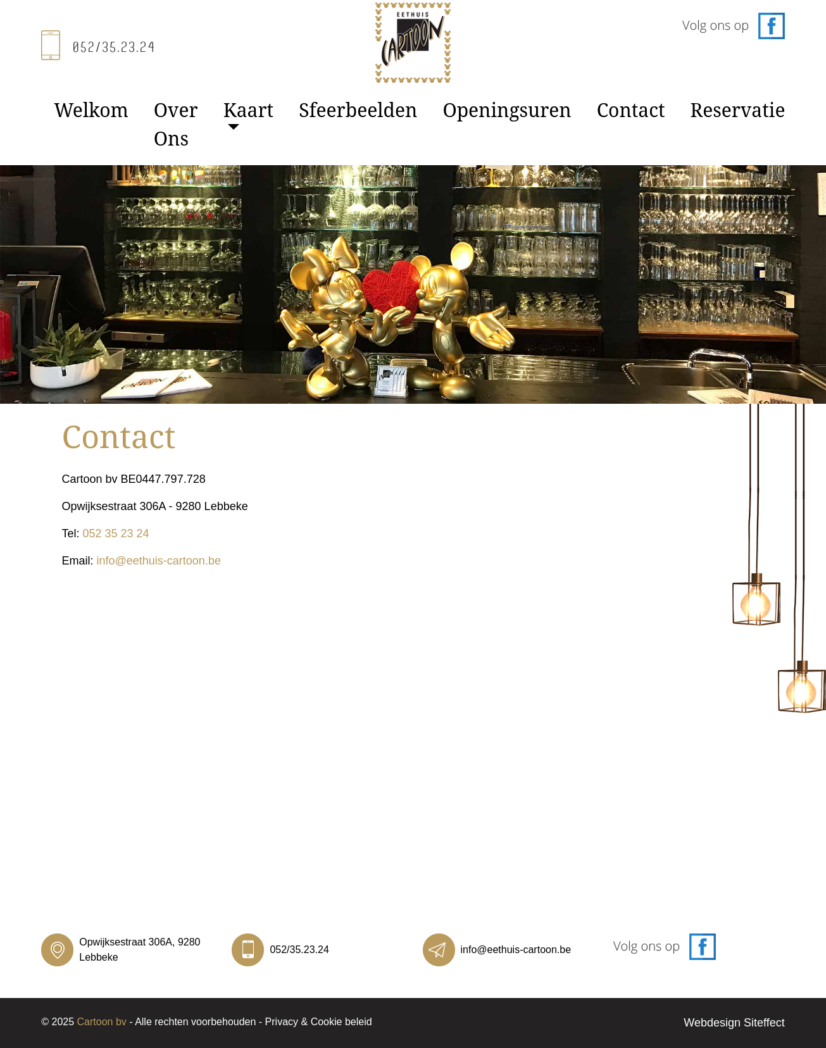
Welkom (91, 110)
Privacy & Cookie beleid (318, 1021)
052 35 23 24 (116, 533)
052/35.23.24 (299, 949)
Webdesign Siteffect (734, 1022)
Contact (631, 110)
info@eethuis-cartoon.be (159, 560)
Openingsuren (506, 110)
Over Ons (176, 124)
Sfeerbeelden (358, 110)
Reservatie (738, 110)
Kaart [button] (248, 110)
